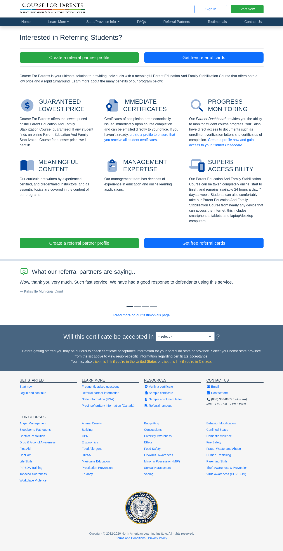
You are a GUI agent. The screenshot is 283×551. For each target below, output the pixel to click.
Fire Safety (214, 442)
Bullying (87, 429)
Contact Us (253, 22)
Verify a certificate (158, 386)
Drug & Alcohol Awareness (38, 442)
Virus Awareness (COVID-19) (226, 474)
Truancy (87, 474)
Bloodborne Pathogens (35, 429)
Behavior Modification (221, 423)
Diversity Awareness (158, 436)
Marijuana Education (96, 461)
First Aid (25, 448)
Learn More (57, 22)
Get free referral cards (203, 57)
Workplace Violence (33, 480)
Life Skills (26, 461)
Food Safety (152, 448)
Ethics (148, 442)
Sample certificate (158, 393)
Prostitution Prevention (97, 467)
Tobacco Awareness (33, 474)
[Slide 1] (137, 306)
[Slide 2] (145, 306)
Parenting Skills (217, 461)
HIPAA (86, 455)
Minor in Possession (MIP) (162, 461)
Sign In (210, 9)
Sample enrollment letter (163, 399)
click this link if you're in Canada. (187, 361)
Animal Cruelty (92, 423)
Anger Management (33, 423)
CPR (85, 436)
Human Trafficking (219, 455)
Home (26, 22)
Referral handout (158, 405)
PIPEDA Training (31, 467)
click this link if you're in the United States (125, 361)
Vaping (149, 474)
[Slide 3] (153, 306)
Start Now (247, 9)
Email (213, 386)
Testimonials (217, 22)
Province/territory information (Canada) (108, 405)
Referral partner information (100, 393)
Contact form (218, 393)
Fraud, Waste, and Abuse (224, 448)
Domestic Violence (219, 436)
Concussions (153, 429)
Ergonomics (90, 442)
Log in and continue (33, 393)
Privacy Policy (157, 538)
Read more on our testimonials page (141, 315)
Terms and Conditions (131, 538)
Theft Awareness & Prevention (227, 467)
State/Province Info (101, 22)
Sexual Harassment (157, 467)
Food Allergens (92, 448)
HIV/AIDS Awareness (158, 455)
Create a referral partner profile (79, 57)
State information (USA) (98, 399)
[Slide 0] (130, 306)
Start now (26, 386)
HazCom (25, 455)
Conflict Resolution (32, 436)
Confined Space (217, 429)
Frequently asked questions (100, 386)
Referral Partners (176, 22)
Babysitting (151, 423)
